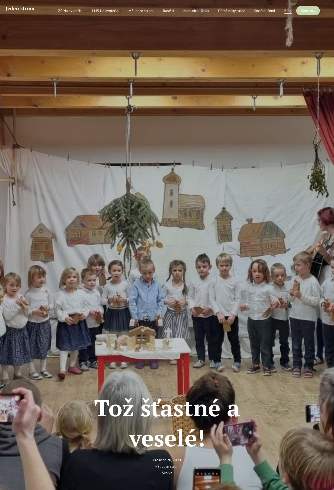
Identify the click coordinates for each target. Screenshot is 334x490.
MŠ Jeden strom (167, 466)
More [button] (313, 11)
